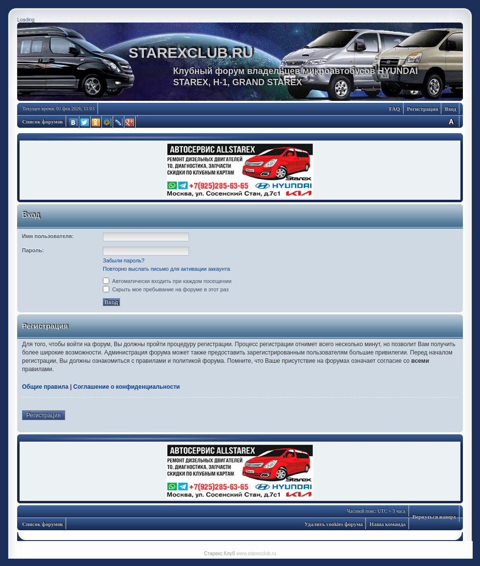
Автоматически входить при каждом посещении (167, 281)
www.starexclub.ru (256, 553)
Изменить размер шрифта (451, 121)
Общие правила (45, 386)
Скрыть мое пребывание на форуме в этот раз (166, 289)
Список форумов (43, 121)
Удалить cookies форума (334, 524)
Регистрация (422, 109)
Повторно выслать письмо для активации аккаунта (166, 269)
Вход (450, 109)
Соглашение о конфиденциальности (126, 386)
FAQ (394, 109)
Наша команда (388, 524)
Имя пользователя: (48, 236)
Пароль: (33, 250)
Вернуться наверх (434, 516)
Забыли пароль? (123, 260)
